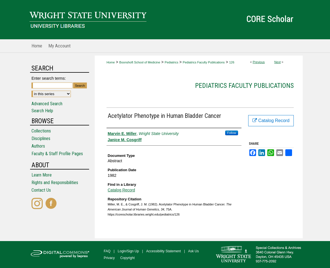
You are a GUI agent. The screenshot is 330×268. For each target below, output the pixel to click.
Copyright (127, 258)
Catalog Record (121, 190)
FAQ (107, 251)
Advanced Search (46, 103)
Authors (38, 146)
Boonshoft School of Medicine (139, 62)
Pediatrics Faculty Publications (204, 62)
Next (277, 62)
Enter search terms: (48, 78)
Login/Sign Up (128, 251)
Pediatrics (171, 62)
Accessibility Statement (163, 251)
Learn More (41, 175)
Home (111, 62)
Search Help (42, 110)
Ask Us (193, 251)
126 (231, 62)
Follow (231, 132)
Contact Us (41, 190)
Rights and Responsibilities (54, 182)
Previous (259, 62)
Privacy (109, 258)
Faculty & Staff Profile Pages (57, 153)
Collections (41, 131)
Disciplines (40, 138)
